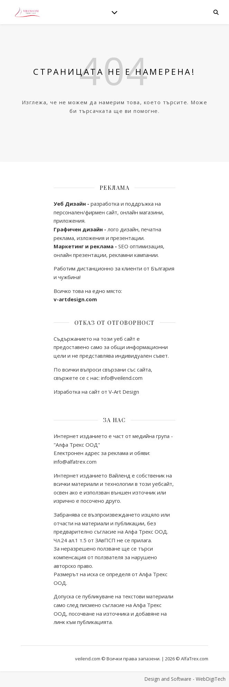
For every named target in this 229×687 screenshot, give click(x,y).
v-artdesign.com (75, 299)
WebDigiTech (211, 679)
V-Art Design (124, 391)
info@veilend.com (121, 377)
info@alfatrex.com (75, 461)
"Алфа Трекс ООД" (77, 444)
